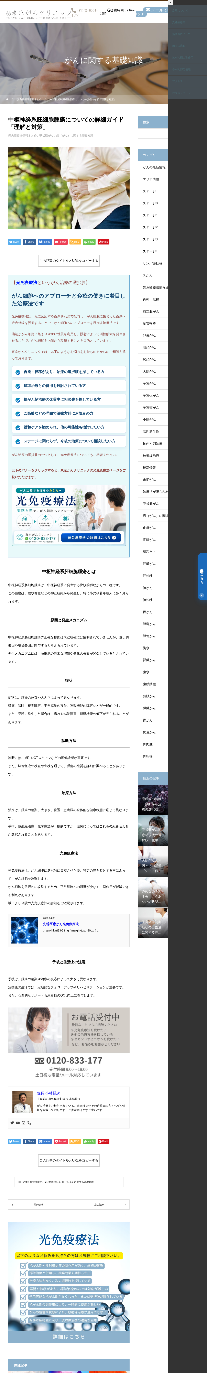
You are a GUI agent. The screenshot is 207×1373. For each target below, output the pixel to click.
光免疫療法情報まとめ (22, 135)
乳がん (148, 275)
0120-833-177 (84, 13)
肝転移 (148, 576)
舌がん (148, 720)
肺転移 (148, 600)
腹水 (146, 672)
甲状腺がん (46, 135)
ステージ (149, 191)
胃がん (148, 612)
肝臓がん (149, 564)
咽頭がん (149, 347)
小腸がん (149, 419)
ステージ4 (150, 251)
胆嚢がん (149, 624)
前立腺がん (151, 311)
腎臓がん (149, 660)
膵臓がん (149, 708)
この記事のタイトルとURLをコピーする (69, 260)
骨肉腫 (148, 744)
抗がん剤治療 (152, 443)
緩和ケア (149, 552)
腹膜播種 (149, 684)
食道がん (149, 732)
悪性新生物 (151, 431)
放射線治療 (151, 455)
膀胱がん (149, 696)
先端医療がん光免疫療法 (61, 924)
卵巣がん (149, 335)
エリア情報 (151, 179)
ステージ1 (150, 215)
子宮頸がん (151, 407)
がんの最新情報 (154, 167)
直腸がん (149, 540)
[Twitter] (12, 1123)
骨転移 (148, 756)
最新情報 (149, 467)
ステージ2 (150, 227)
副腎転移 (149, 323)
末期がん (149, 479)
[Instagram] (23, 1123)
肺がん (148, 588)
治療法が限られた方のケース (164, 491)
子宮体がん (151, 395)
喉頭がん (149, 359)
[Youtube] (18, 1123)
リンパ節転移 (152, 263)
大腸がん (149, 371)
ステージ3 (150, 239)
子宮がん (149, 383)
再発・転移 (151, 299)
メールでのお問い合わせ (162, 12)
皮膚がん (149, 528)
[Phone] (29, 1123)
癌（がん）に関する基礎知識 (74, 135)
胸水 (146, 648)
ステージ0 (150, 203)
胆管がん (149, 636)
